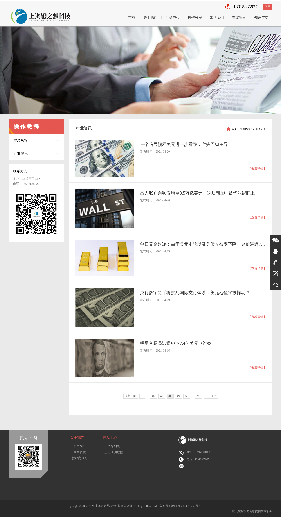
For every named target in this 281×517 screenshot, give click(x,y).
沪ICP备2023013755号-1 (186, 506)
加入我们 (217, 17)
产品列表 (113, 446)
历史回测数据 (113, 452)
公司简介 (79, 446)
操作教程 (195, 17)
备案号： (164, 506)
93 (198, 396)
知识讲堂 (261, 17)
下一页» (210, 396)
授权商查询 (78, 458)
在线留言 (239, 17)
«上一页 (130, 396)
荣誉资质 (79, 452)
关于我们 (150, 17)
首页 (131, 17)
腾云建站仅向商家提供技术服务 (252, 511)
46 (153, 396)
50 (186, 396)
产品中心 (173, 17)
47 (161, 396)
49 (178, 396)
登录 (267, 6)
